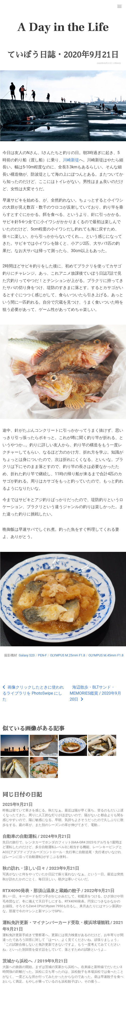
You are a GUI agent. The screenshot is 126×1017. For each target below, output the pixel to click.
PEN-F (42, 655)
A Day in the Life (63, 27)
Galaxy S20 (27, 655)
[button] (119, 6)
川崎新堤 (71, 160)
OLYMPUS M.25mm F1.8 (67, 655)
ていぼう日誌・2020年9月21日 (63, 55)
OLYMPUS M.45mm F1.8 (105, 655)
